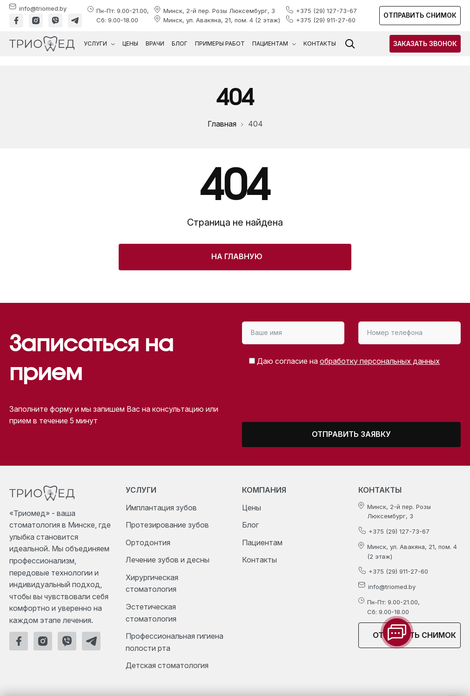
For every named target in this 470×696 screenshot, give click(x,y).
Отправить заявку (351, 434)
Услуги (99, 43)
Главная (222, 123)
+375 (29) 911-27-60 (326, 20)
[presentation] (319, 398)
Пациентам (274, 43)
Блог (180, 43)
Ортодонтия (148, 542)
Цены (130, 43)
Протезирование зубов (167, 524)
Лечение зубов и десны (167, 559)
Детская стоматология (167, 665)
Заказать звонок (425, 43)
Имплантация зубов (161, 507)
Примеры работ (220, 43)
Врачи (155, 43)
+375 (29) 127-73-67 (326, 10)
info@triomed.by (43, 8)
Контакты (319, 43)
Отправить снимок (420, 15)
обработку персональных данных (380, 361)
